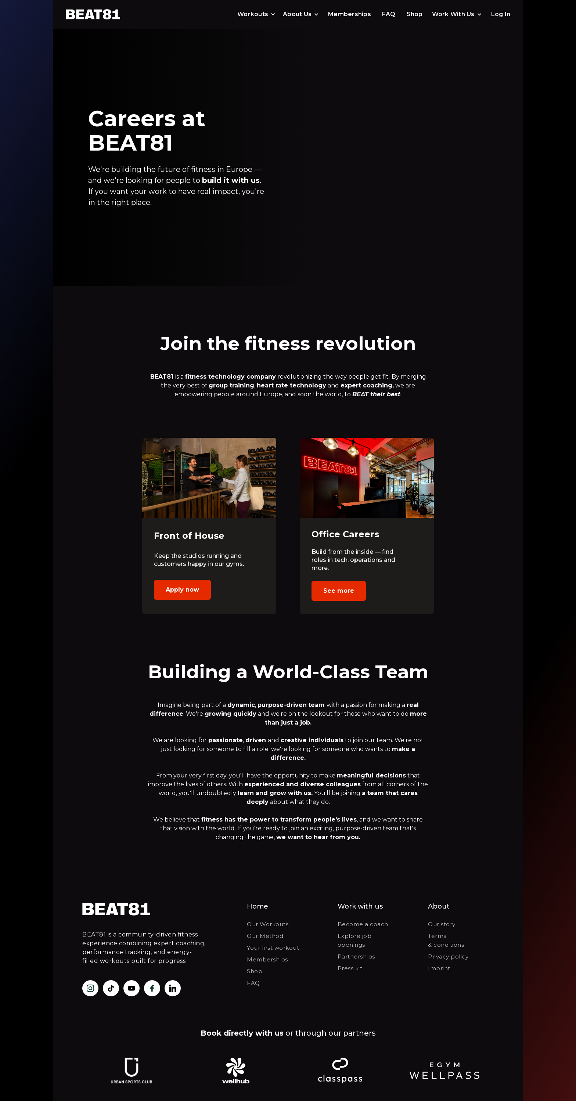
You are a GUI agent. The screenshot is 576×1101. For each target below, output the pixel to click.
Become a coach (363, 924)
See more (338, 590)
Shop (415, 14)
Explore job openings (355, 940)
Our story (442, 924)
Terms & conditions (446, 940)
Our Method (265, 935)
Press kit (350, 968)
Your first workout (273, 947)
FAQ (389, 14)
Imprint (439, 968)
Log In (501, 14)
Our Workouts (267, 924)
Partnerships (356, 956)
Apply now (182, 589)
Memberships (349, 14)
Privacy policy (448, 956)
